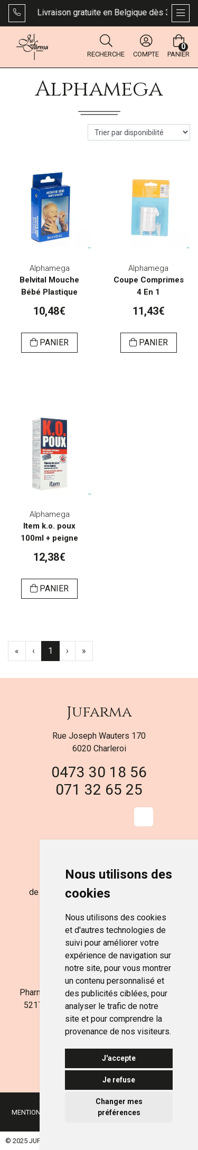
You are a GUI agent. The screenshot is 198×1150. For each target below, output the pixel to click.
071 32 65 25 (99, 789)
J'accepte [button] (119, 1058)
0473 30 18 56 (99, 772)
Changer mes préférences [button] (119, 1107)
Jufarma (99, 712)
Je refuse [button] (118, 1080)
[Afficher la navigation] (181, 13)
